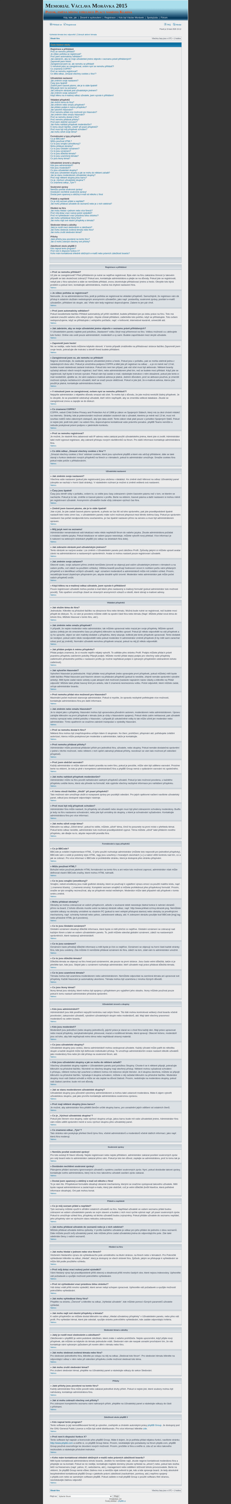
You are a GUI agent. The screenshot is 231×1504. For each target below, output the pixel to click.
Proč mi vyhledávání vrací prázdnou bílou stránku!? (75, 215)
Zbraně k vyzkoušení (90, 17)
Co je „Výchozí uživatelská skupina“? (68, 180)
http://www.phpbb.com (61, 1442)
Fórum (164, 17)
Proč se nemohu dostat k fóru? (65, 117)
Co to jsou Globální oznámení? (65, 148)
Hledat (177, 25)
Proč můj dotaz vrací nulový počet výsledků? (71, 213)
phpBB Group (155, 1425)
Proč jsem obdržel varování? (64, 122)
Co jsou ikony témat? (60, 158)
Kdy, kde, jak (70, 17)
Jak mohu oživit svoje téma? (64, 132)
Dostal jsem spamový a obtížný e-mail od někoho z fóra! (77, 194)
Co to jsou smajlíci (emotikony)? (66, 143)
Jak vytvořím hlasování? (62, 109)
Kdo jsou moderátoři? (61, 168)
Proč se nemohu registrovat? (64, 71)
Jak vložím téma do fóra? (62, 102)
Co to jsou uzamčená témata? (65, 156)
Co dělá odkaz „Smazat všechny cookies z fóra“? (73, 74)
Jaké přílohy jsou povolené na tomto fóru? (70, 239)
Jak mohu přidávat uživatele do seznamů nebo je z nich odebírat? (81, 204)
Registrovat (70, 25)
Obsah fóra (55, 38)
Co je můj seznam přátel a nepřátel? (68, 201)
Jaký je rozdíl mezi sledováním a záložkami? (71, 227)
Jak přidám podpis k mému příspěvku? (69, 107)
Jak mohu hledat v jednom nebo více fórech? (72, 210)
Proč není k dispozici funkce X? (65, 251)
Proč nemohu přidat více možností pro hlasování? (74, 112)
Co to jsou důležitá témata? (63, 153)
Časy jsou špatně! (59, 83)
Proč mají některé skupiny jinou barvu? (69, 177)
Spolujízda (152, 17)
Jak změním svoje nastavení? (64, 80)
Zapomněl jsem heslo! (61, 61)
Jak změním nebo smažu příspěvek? (68, 105)
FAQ (167, 25)
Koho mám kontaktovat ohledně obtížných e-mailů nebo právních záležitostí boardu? (90, 253)
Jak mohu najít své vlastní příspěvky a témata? (72, 220)
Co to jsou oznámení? (61, 151)
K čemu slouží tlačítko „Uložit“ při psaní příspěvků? (74, 127)
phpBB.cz (122, 1501)
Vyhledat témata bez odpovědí (63, 34)
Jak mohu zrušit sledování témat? (66, 232)
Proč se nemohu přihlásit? (63, 51)
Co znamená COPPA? (61, 69)
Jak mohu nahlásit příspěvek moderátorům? (71, 124)
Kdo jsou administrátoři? (62, 165)
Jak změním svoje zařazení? (64, 93)
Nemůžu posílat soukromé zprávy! (66, 189)
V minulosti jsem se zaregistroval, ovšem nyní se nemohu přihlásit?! (82, 66)
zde (145, 1428)
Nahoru (53, 288)
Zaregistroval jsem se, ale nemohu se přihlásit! (72, 64)
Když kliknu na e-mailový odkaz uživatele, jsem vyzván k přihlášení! (82, 95)
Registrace (110, 17)
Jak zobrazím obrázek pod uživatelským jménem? (74, 90)
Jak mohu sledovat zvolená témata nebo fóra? (72, 230)
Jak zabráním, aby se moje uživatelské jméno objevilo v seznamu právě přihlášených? (91, 59)
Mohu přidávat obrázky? (62, 146)
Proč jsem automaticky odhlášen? (66, 56)
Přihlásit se (56, 25)
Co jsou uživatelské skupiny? (64, 170)
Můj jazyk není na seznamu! (64, 88)
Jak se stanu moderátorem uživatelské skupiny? (73, 175)
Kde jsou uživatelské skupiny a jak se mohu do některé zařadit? (80, 173)
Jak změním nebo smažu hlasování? (68, 114)
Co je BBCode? (58, 139)
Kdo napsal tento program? (63, 248)
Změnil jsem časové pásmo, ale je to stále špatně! (74, 85)
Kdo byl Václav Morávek (131, 17)
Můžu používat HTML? (61, 141)
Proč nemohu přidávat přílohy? (65, 119)
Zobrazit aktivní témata (87, 34)
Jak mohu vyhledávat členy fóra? (66, 218)
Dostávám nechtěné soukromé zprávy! (69, 192)
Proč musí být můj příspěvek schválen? (69, 129)
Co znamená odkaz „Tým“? (63, 182)
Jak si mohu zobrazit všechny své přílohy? (70, 241)
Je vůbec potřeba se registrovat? (66, 54)
